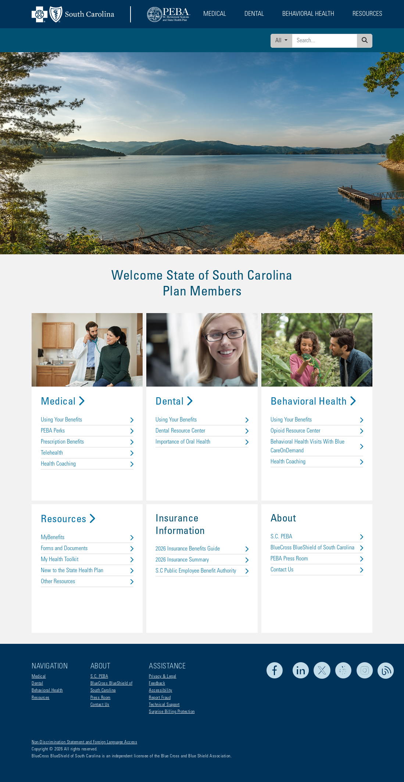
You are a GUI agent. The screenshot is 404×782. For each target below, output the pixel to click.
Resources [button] (367, 14)
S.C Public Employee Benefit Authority (201, 571)
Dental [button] (254, 14)
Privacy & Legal (162, 676)
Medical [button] (214, 14)
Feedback (157, 683)
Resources (68, 520)
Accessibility (160, 690)
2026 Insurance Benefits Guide (201, 549)
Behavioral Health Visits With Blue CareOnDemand (317, 446)
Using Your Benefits (87, 420)
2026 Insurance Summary (201, 560)
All (279, 41)
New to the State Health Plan (87, 571)
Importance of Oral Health (201, 442)
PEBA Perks (87, 431)
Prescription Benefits (87, 442)
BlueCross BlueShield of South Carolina (317, 548)
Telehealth (87, 453)
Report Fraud (160, 698)
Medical (63, 402)
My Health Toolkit (87, 560)
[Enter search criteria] (324, 41)
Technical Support (164, 705)
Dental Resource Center (201, 431)
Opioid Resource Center (317, 431)
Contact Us (317, 570)
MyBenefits (87, 538)
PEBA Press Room (317, 559)
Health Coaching (87, 464)
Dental (174, 402)
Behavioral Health (313, 402)
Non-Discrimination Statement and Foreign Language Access (84, 742)
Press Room (100, 698)
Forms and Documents (87, 549)
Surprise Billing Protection (172, 712)
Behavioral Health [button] (308, 14)
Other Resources (87, 582)
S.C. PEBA (317, 537)
